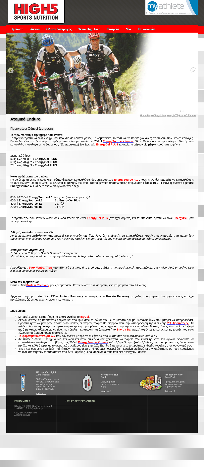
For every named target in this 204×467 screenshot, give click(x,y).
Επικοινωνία (146, 29)
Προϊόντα (16, 29)
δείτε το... (41, 393)
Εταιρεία (113, 29)
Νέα (128, 29)
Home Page (146, 115)
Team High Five (89, 29)
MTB (175, 115)
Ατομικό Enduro (187, 115)
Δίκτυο (35, 29)
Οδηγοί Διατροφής (59, 29)
